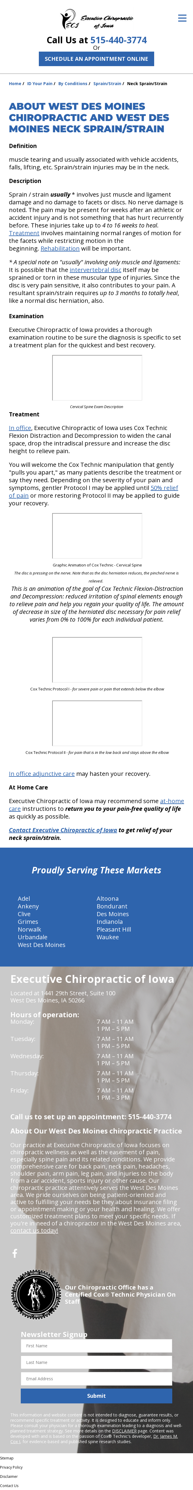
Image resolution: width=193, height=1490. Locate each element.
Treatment (24, 233)
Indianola (110, 922)
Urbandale (32, 937)
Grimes (28, 922)
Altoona (108, 898)
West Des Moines (42, 945)
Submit (96, 1395)
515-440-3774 (118, 40)
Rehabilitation (60, 248)
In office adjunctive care (42, 774)
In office (20, 428)
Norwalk (29, 929)
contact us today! (34, 1230)
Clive (24, 914)
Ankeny (28, 906)
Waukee (108, 937)
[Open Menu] (182, 18)
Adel (24, 898)
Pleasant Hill (114, 929)
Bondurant (112, 906)
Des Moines (113, 914)
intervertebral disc (95, 270)
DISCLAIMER (124, 1431)
